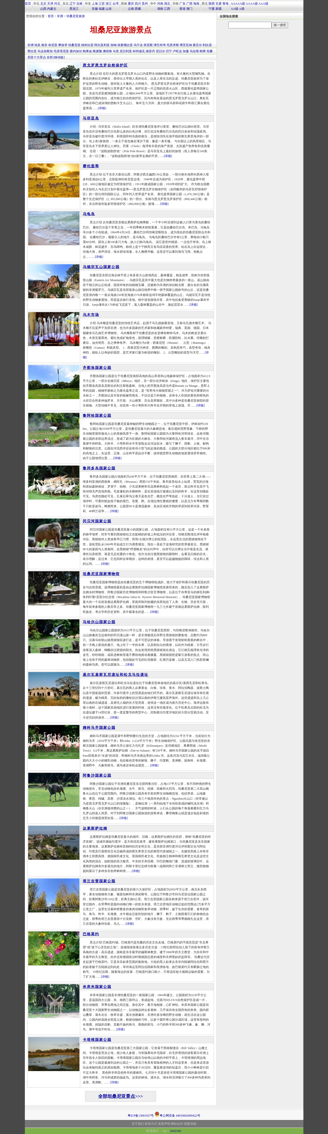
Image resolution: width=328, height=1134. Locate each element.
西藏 (138, 8)
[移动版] (59, 57)
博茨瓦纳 (186, 45)
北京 (43, 3)
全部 (50, 57)
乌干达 (138, 45)
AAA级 (263, 3)
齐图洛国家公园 (97, 368)
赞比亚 (32, 51)
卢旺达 (177, 51)
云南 (131, 8)
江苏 (102, 3)
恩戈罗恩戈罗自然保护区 (105, 65)
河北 (57, 3)
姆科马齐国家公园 (99, 728)
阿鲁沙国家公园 (97, 775)
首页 (28, 3)
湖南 (160, 8)
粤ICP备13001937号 (141, 1115)
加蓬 (186, 51)
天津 (50, 3)
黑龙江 (74, 8)
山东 (109, 8)
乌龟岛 (89, 214)
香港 (182, 8)
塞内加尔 (76, 51)
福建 (102, 8)
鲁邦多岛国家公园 (99, 468)
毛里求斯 (173, 45)
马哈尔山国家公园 (99, 622)
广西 (189, 3)
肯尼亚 (52, 45)
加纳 (113, 45)
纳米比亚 (87, 45)
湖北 (167, 3)
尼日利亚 (126, 51)
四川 (138, 3)
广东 (182, 3)
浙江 (109, 3)
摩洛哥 (62, 45)
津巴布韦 (159, 45)
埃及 (37, 45)
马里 (116, 51)
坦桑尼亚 (74, 45)
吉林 (79, 3)
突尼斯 (148, 45)
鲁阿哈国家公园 (97, 415)
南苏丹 (150, 51)
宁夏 (212, 8)
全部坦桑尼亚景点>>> (120, 1096)
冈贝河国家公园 (97, 521)
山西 (43, 8)
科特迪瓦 (139, 51)
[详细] (102, 108)
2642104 (175, 1131)
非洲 (60, 16)
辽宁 (72, 3)
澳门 (189, 8)
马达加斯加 (45, 51)
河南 (160, 3)
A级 (241, 8)
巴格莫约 (91, 934)
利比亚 (207, 45)
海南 (196, 3)
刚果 (203, 51)
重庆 (131, 3)
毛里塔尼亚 (61, 51)
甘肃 (219, 3)
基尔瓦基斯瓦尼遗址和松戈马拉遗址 (115, 675)
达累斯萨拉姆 (95, 828)
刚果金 (87, 51)
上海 (95, 3)
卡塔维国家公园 (97, 1040)
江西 (167, 8)
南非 (44, 45)
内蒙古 (51, 8)
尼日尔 (160, 51)
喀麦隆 (97, 51)
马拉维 (194, 51)
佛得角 (107, 51)
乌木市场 (91, 315)
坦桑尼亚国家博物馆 (101, 574)
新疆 (219, 8)
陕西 (212, 3)
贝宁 (169, 51)
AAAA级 (252, 3)
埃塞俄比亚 (125, 45)
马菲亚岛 (91, 118)
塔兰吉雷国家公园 (99, 881)
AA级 (234, 8)
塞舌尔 (197, 45)
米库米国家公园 (97, 987)
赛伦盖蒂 (91, 166)
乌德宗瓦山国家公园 (101, 267)
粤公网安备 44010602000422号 (177, 1114)
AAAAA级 (238, 3)
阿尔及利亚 (102, 45)
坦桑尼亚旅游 (75, 16)
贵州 (145, 3)
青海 (225, 3)
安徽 (95, 8)
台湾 (115, 3)
